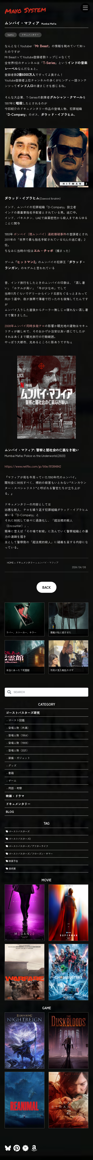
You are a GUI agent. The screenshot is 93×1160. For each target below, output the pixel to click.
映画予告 (12, 861)
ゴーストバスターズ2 (18, 838)
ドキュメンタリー (30, 34)
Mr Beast (42, 45)
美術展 (11, 868)
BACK (46, 587)
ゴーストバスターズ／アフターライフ (27, 846)
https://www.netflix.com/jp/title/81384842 (33, 466)
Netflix (11, 34)
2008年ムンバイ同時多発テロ (25, 326)
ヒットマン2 (26, 261)
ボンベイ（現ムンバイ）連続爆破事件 (40, 234)
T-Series (49, 62)
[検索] (9, 692)
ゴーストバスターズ (18, 831)
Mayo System (25, 10)
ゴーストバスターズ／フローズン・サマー (29, 853)
